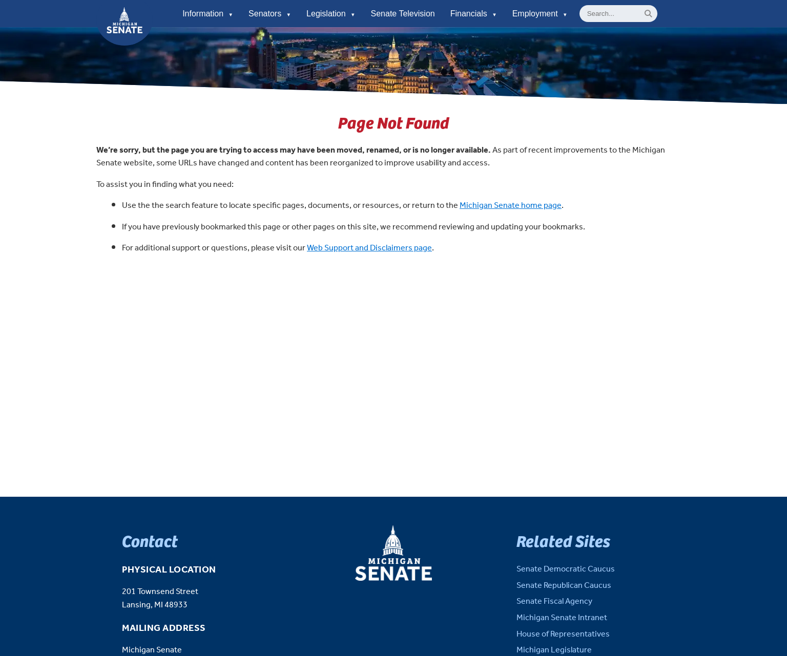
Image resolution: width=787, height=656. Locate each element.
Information (207, 13)
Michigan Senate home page (511, 206)
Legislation (330, 13)
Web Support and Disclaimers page (369, 248)
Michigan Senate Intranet (561, 618)
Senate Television (403, 13)
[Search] (648, 13)
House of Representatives (563, 634)
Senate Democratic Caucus (565, 569)
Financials (473, 13)
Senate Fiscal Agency (554, 601)
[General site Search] (618, 13)
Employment (540, 13)
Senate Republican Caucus (563, 586)
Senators (269, 13)
